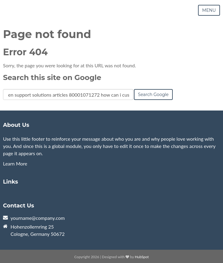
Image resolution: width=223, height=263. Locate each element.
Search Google (153, 94)
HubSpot (142, 257)
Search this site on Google (52, 77)
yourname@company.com (38, 218)
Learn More (15, 163)
